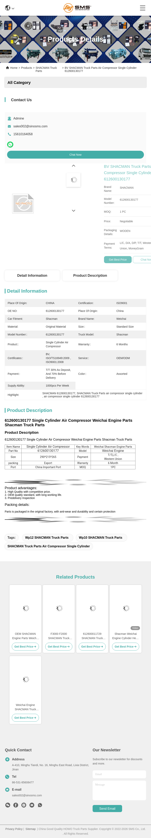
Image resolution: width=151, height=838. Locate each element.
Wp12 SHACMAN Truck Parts (47, 537)
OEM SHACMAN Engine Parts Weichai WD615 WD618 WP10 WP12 (25, 636)
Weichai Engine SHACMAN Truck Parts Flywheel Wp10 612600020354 (25, 707)
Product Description (90, 275)
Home (13, 67)
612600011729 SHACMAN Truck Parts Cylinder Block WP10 (92, 636)
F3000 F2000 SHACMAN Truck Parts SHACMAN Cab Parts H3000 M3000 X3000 (58, 636)
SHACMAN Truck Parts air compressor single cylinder (48, 546)
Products (26, 67)
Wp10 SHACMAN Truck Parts (100, 537)
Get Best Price (137, 259)
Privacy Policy (13, 829)
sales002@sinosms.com (30, 126)
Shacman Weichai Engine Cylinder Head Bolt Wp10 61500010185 (125, 636)
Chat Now (75, 154)
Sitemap (31, 829)
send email (107, 808)
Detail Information (32, 275)
